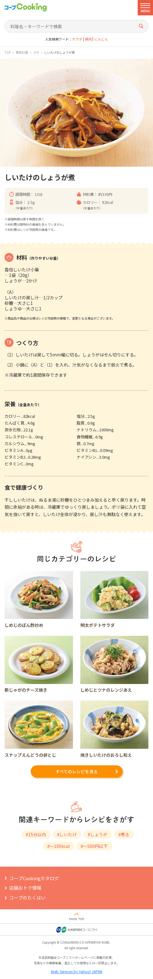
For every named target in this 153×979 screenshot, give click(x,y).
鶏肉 (88, 39)
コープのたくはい (27, 897)
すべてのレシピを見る (76, 771)
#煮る (123, 834)
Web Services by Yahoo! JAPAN (76, 971)
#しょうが (97, 834)
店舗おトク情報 (25, 887)
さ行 (36, 52)
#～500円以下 (94, 846)
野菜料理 (22, 52)
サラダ (77, 39)
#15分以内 (36, 834)
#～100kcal (58, 846)
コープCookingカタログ (34, 878)
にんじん (101, 39)
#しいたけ (67, 834)
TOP (8, 52)
